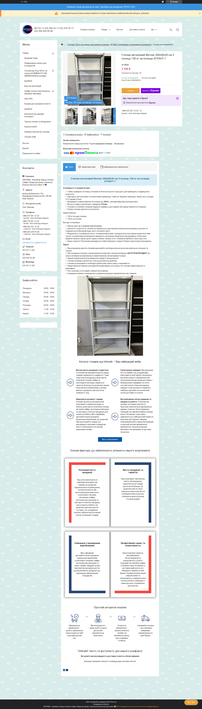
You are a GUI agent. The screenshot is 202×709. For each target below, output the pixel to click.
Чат (191, 702)
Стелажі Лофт (30, 137)
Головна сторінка (87, 30)
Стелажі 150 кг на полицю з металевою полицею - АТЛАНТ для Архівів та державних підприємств (109, 45)
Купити (131, 91)
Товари (104, 30)
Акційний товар (31, 58)
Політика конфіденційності (149, 706)
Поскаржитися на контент (128, 706)
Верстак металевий (32, 86)
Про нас (119, 30)
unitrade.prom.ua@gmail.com (34, 243)
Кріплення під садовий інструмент (34, 115)
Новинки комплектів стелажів (36, 132)
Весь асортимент (110, 439)
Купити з (150, 91)
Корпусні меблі (30, 127)
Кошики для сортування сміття (37, 104)
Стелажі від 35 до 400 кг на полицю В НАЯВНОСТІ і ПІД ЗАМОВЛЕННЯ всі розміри (35, 73)
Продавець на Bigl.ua (101, 704)
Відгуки (25, 148)
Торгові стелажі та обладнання (37, 122)
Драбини (28, 81)
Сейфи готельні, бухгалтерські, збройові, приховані (37, 92)
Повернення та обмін (31, 153)
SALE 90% (28, 99)
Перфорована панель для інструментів (35, 64)
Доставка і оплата (137, 30)
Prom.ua (113, 702)
